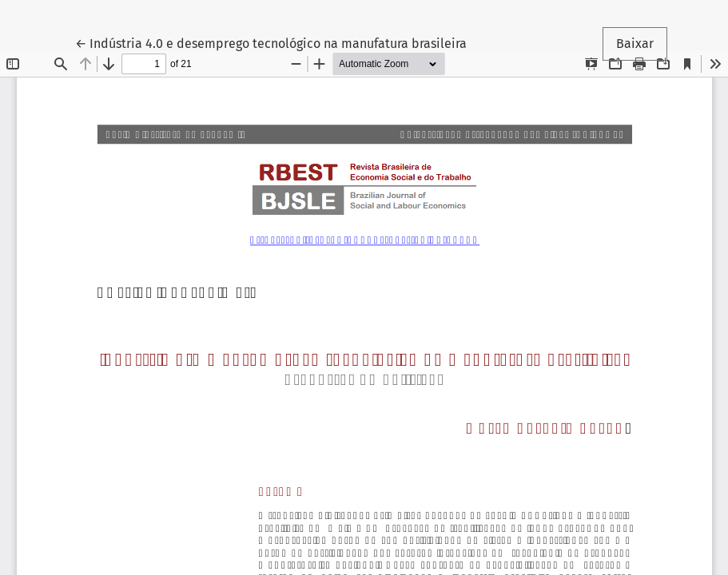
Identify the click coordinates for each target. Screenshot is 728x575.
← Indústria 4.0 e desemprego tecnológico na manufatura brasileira (271, 42)
